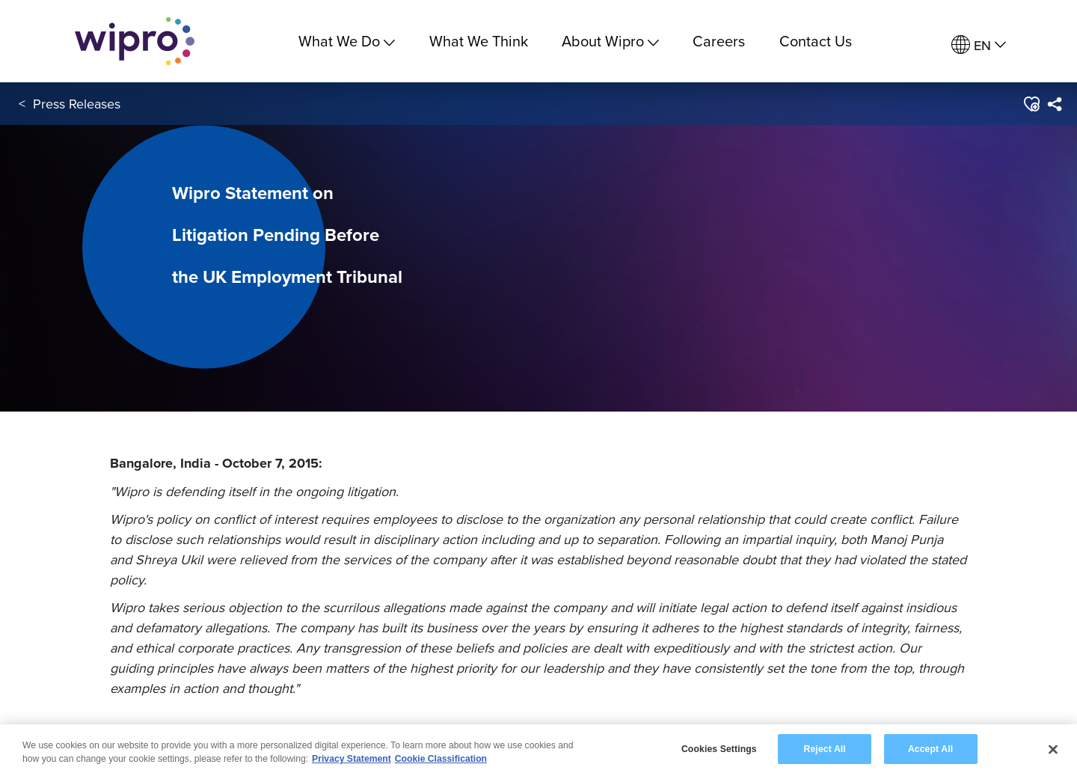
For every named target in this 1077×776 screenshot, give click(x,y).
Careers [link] (719, 41)
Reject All (825, 750)
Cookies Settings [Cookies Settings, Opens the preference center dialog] (719, 750)
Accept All (930, 750)
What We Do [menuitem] (346, 41)
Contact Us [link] (815, 41)
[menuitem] (978, 45)
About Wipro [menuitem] (610, 41)
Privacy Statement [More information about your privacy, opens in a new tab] (351, 760)
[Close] (1053, 750)
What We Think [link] (478, 41)
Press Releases (76, 103)
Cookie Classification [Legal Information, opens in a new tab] (441, 760)
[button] (1031, 104)
